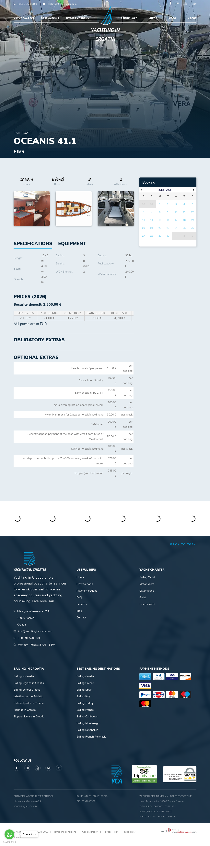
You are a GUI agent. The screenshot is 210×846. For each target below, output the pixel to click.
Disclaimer (129, 831)
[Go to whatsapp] (9, 834)
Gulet (142, 597)
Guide (153, 18)
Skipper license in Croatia (29, 716)
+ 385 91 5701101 (27, 4)
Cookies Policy (90, 831)
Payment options (86, 591)
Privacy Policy (111, 831)
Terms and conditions (65, 831)
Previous (19, 209)
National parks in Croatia (28, 703)
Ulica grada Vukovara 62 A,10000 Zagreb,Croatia (33, 618)
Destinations (50, 18)
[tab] (72, 243)
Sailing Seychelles (87, 730)
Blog (172, 18)
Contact (81, 617)
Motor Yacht (146, 584)
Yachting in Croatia (105, 34)
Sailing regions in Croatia (29, 683)
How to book (84, 584)
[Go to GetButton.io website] (9, 842)
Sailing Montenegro (88, 723)
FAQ (79, 597)
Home (80, 577)
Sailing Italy (83, 696)
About (192, 18)
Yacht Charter (24, 18)
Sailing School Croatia (27, 690)
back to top (183, 544)
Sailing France (85, 710)
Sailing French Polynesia (91, 737)
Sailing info (129, 18)
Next (129, 209)
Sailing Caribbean (87, 716)
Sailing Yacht (147, 577)
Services (81, 604)
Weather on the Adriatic (28, 696)
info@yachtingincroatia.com (61, 4)
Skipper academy (77, 18)
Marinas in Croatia (25, 710)
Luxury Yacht (147, 604)
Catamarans (146, 591)
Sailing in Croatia (24, 676)
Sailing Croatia (85, 676)
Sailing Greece (85, 683)
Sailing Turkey (84, 703)
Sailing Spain (84, 690)
